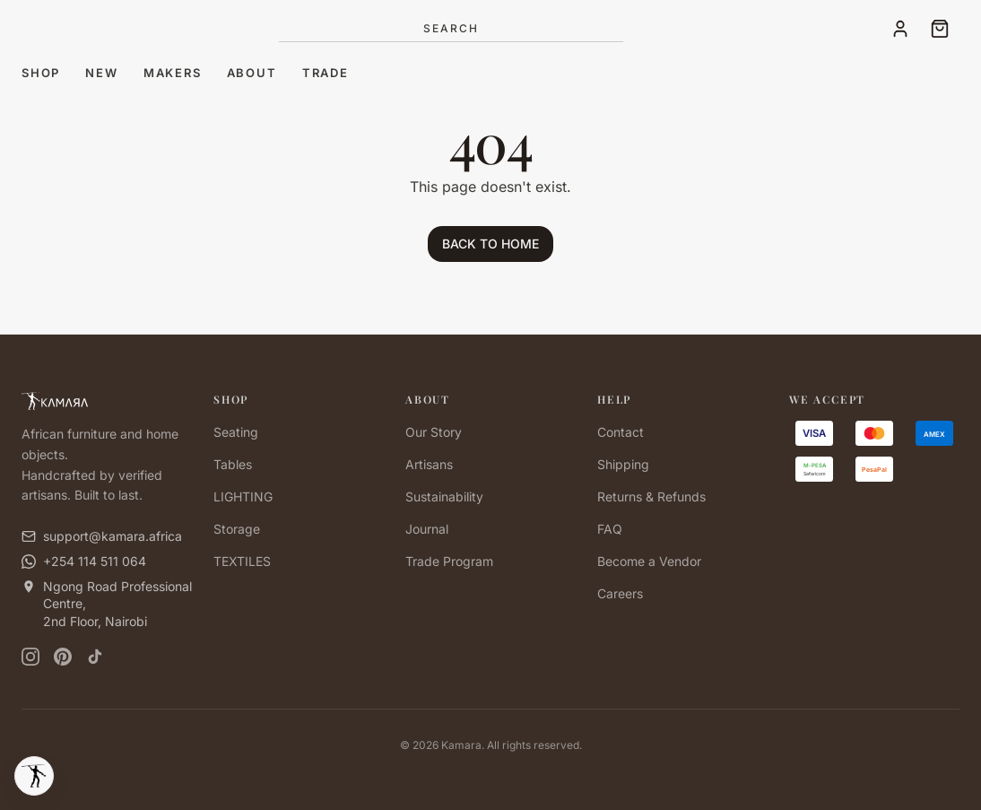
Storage (236, 528)
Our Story (433, 432)
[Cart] (939, 28)
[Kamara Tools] (34, 776)
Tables (232, 464)
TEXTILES (242, 561)
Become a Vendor (649, 561)
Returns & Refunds (651, 496)
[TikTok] (95, 657)
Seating (235, 432)
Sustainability (444, 496)
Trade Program (449, 561)
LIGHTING (243, 496)
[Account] (900, 28)
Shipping (623, 464)
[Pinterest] (63, 657)
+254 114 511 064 (94, 561)
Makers (172, 72)
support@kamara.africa (112, 536)
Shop (41, 72)
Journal (426, 528)
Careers (620, 593)
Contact (620, 432)
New (101, 72)
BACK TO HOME (490, 243)
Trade (325, 72)
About (252, 72)
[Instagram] (30, 657)
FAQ (609, 528)
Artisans (429, 464)
